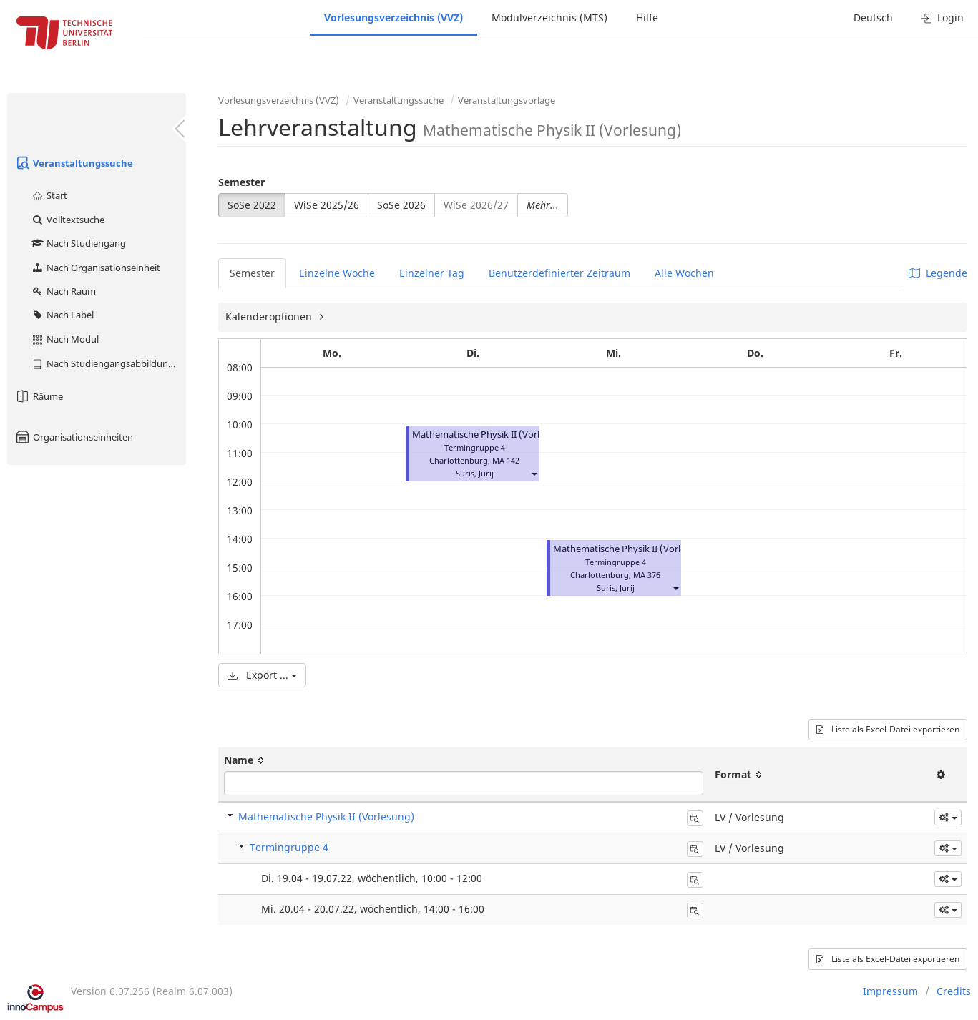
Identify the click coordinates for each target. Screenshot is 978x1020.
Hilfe (647, 17)
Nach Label (62, 314)
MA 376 (646, 574)
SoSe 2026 (401, 205)
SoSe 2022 (252, 205)
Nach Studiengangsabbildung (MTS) (108, 363)
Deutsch (873, 17)
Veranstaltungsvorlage (506, 100)
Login (942, 17)
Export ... (262, 675)
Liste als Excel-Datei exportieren (887, 729)
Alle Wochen (684, 273)
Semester (241, 182)
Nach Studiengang (78, 243)
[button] (533, 473)
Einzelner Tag (431, 273)
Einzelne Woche (337, 273)
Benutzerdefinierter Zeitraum (559, 273)
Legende (938, 273)
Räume (38, 396)
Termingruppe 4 (289, 847)
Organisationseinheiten (73, 437)
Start (49, 195)
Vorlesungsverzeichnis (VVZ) (393, 17)
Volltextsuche (67, 219)
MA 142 (505, 460)
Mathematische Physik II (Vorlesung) (490, 434)
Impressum (890, 991)
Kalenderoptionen (270, 316)
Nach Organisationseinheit (95, 267)
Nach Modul (65, 339)
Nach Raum (63, 291)
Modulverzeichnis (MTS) (549, 17)
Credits (954, 991)
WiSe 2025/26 (326, 205)
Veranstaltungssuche (73, 163)
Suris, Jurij (475, 473)
